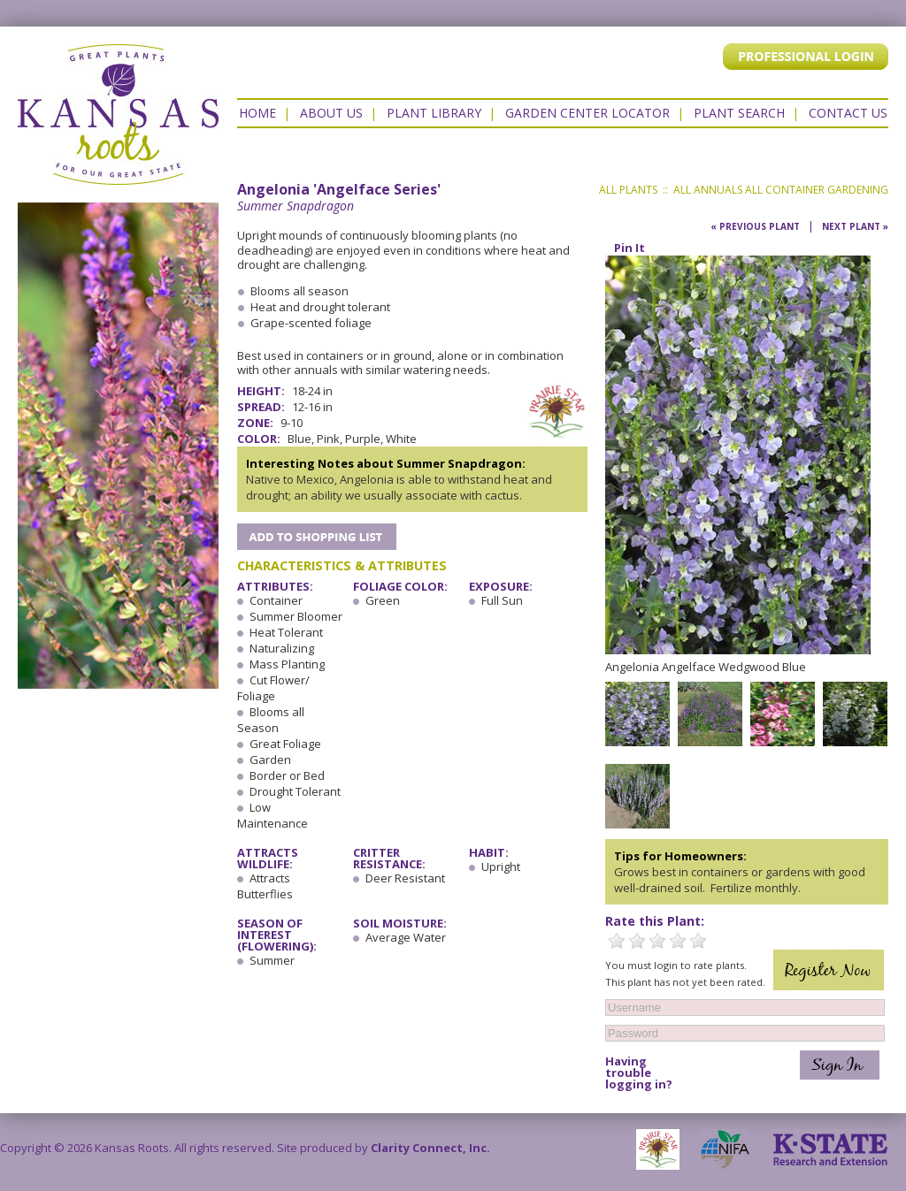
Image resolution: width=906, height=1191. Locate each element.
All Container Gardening (816, 189)
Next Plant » (855, 226)
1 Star (617, 941)
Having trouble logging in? (638, 1073)
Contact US (848, 112)
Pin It (629, 248)
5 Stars (698, 941)
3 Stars (657, 941)
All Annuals (707, 189)
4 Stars (678, 941)
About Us (331, 112)
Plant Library (434, 112)
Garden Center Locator (587, 112)
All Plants (628, 189)
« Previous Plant (755, 226)
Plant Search (739, 112)
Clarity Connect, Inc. (430, 1148)
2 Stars (637, 941)
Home (257, 112)
